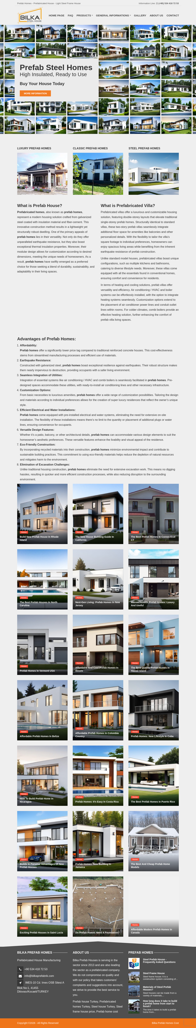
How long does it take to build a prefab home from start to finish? (160, 1004)
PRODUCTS (84, 15)
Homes (24, 532)
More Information (35, 93)
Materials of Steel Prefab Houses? (157, 988)
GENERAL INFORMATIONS (112, 15)
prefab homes (86, 395)
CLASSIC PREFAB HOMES (90, 148)
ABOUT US (156, 15)
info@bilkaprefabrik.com (39, 975)
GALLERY (140, 15)
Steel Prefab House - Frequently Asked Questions (159, 960)
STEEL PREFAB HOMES (144, 148)
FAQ (70, 15)
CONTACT (173, 15)
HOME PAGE (56, 15)
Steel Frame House (154, 973)
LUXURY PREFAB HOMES (34, 148)
